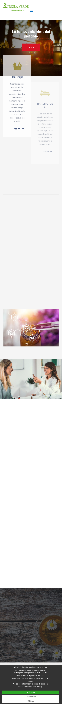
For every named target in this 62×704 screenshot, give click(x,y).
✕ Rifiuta (30, 701)
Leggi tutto (17, 158)
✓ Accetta (31, 692)
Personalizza (31, 697)
